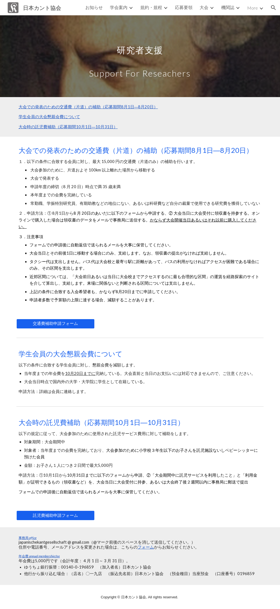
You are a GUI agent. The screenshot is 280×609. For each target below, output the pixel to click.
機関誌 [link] (227, 7)
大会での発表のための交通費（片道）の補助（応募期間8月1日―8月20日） (88, 106)
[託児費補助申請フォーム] (55, 515)
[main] (140, 56)
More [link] (252, 7)
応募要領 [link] (183, 7)
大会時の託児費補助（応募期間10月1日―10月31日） (68, 126)
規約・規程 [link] (151, 7)
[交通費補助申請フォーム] (55, 323)
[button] (273, 7)
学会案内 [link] (118, 7)
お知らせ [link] (94, 7)
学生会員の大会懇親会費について (49, 116)
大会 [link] (204, 7)
